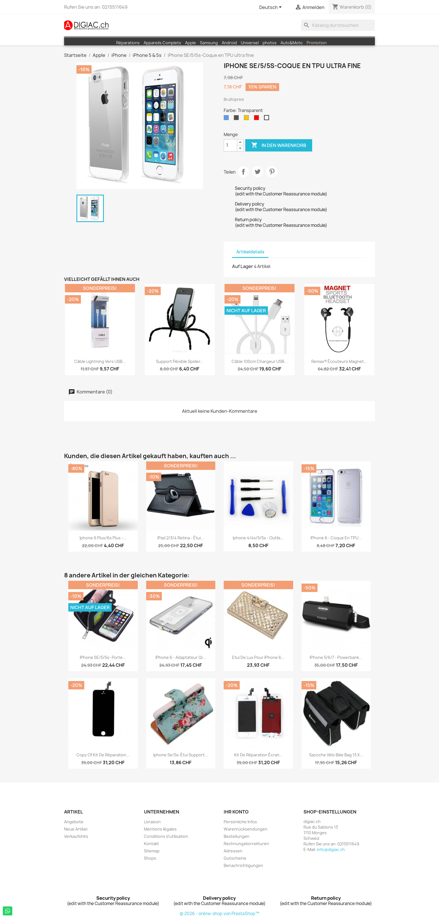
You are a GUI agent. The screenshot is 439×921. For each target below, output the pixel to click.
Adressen (233, 851)
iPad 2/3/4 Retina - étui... (180, 537)
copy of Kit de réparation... (103, 754)
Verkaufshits (76, 836)
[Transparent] (267, 119)
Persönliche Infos (240, 821)
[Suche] (338, 25)
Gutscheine (235, 858)
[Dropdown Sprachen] (271, 7)
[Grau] (237, 119)
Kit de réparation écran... (258, 754)
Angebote (73, 821)
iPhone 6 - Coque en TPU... (336, 537)
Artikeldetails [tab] (250, 252)
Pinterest (271, 171)
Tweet (257, 171)
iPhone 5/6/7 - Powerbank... (336, 657)
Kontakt (151, 843)
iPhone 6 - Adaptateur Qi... (180, 657)
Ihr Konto (236, 812)
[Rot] (257, 119)
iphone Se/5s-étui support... (180, 754)
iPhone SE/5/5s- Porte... (103, 657)
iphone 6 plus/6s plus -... (103, 537)
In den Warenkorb (278, 145)
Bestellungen (236, 836)
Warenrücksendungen (245, 829)
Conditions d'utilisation (166, 836)
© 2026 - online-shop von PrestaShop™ (219, 914)
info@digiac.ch (331, 849)
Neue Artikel (75, 829)
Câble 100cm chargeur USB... (260, 361)
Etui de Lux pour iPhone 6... (258, 657)
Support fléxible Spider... (180, 361)
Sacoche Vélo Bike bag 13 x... (336, 754)
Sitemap (152, 851)
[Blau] (227, 119)
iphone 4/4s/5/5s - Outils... (258, 537)
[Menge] (230, 145)
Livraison (152, 821)
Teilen (243, 171)
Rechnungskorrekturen (246, 843)
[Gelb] (247, 119)
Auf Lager (242, 266)
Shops (150, 858)
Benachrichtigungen (243, 865)
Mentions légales (160, 829)
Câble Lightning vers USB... (100, 361)
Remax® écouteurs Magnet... (339, 361)
